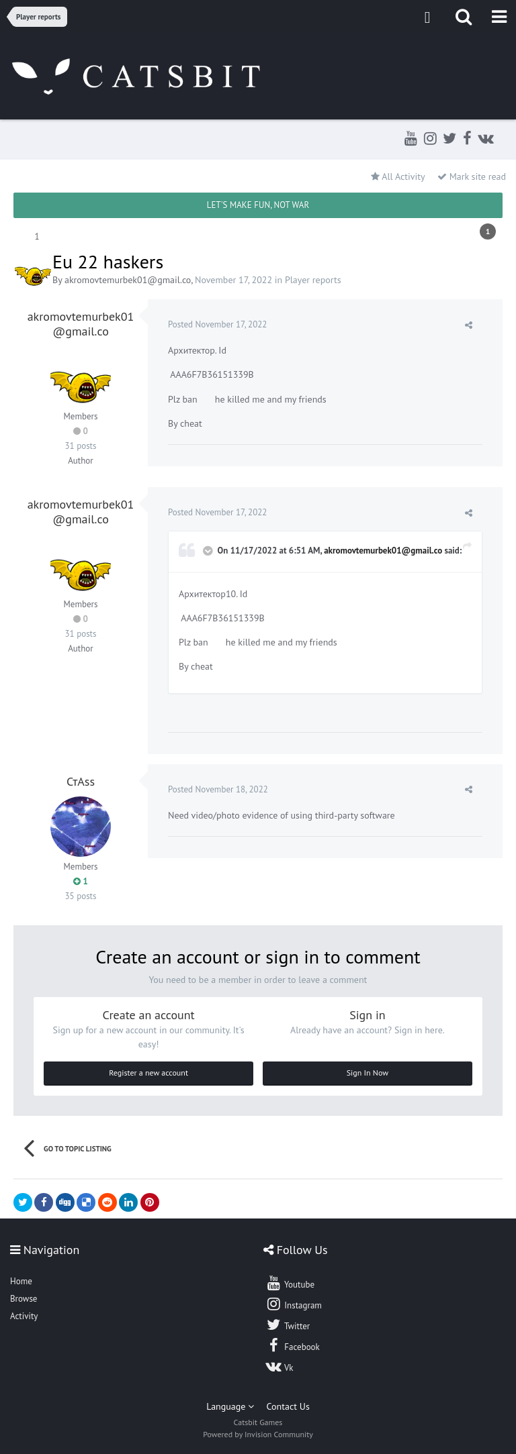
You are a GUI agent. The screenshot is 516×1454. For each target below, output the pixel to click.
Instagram (293, 1303)
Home (21, 1281)
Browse (23, 1298)
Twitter (287, 1324)
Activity (24, 1316)
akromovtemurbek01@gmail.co (127, 280)
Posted (217, 324)
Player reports (313, 280)
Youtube (289, 1283)
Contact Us (288, 1406)
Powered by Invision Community (258, 1434)
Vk (279, 1366)
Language (230, 1406)
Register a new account (148, 1073)
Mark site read (471, 176)
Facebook (292, 1345)
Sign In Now (367, 1073)
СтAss (81, 781)
